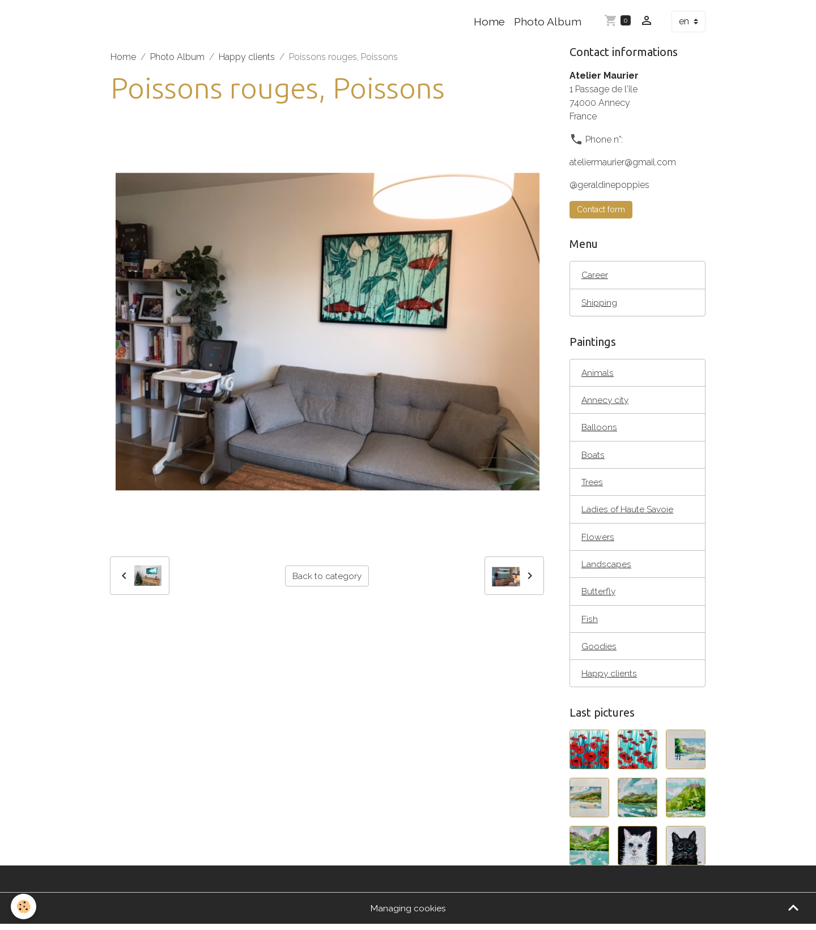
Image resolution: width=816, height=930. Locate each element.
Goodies (599, 650)
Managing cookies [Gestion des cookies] (408, 913)
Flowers (597, 539)
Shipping (599, 302)
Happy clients (247, 57)
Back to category (327, 575)
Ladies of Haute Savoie (627, 512)
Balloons (599, 428)
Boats (593, 456)
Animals (597, 373)
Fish (589, 623)
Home (489, 21)
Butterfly (599, 595)
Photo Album (547, 21)
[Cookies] (24, 906)
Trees (592, 484)
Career (594, 274)
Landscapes (606, 567)
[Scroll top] (793, 907)
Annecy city (605, 401)
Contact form (601, 209)
